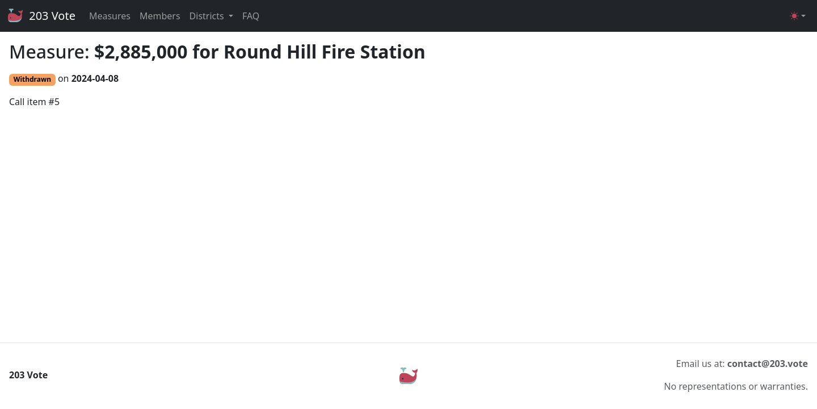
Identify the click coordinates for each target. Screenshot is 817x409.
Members (160, 16)
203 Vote (41, 15)
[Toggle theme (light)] (797, 16)
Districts (207, 16)
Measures (109, 16)
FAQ (250, 16)
